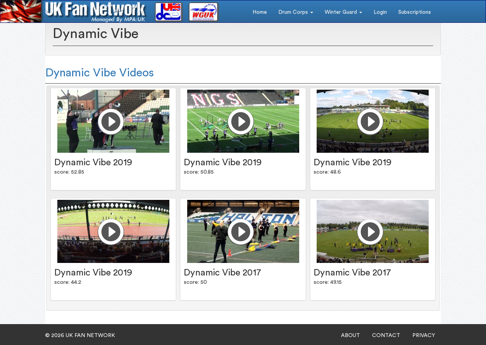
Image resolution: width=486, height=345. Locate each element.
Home (259, 12)
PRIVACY (423, 335)
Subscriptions (414, 12)
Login (380, 12)
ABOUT (350, 335)
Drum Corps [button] (295, 12)
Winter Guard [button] (343, 12)
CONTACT (386, 335)
